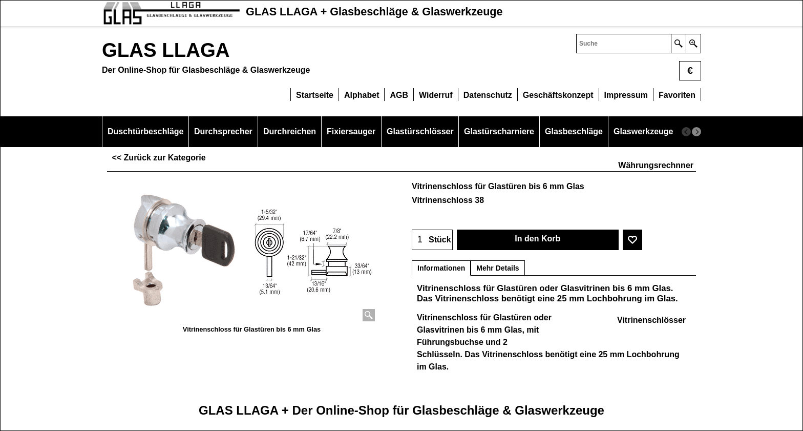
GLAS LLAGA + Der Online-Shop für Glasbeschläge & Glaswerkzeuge (401, 410)
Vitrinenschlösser (651, 320)
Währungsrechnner (655, 165)
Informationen (441, 268)
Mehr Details (497, 268)
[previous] (686, 131)
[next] (696, 131)
